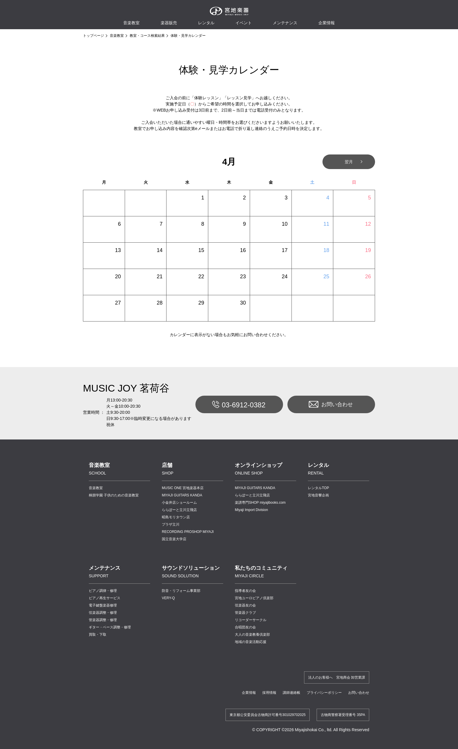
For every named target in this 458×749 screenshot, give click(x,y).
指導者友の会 (245, 591)
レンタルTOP (318, 488)
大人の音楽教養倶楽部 (252, 634)
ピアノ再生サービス (104, 598)
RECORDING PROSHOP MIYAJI (188, 532)
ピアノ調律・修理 (103, 591)
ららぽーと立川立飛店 (179, 510)
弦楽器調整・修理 (103, 613)
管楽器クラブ (245, 613)
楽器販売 (169, 22)
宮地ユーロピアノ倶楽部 (254, 598)
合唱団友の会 (245, 627)
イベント (243, 22)
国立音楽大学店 (174, 539)
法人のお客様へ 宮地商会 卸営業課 (336, 677)
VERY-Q (168, 598)
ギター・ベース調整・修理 (110, 627)
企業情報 (249, 693)
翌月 (349, 161)
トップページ (93, 36)
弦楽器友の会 (245, 605)
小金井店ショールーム (179, 503)
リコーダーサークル (250, 620)
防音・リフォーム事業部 (181, 591)
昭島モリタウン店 (176, 517)
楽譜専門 (260, 503)
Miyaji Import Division (251, 510)
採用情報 (269, 693)
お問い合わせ (331, 404)
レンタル (206, 22)
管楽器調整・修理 (103, 620)
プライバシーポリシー (324, 693)
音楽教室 (117, 36)
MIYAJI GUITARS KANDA (182, 495)
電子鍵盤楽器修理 (103, 605)
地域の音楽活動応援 (250, 642)
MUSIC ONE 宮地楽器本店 (183, 488)
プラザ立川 (170, 524)
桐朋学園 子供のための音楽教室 (114, 495)
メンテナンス (285, 22)
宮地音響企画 (318, 495)
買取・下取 (97, 634)
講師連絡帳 (291, 693)
